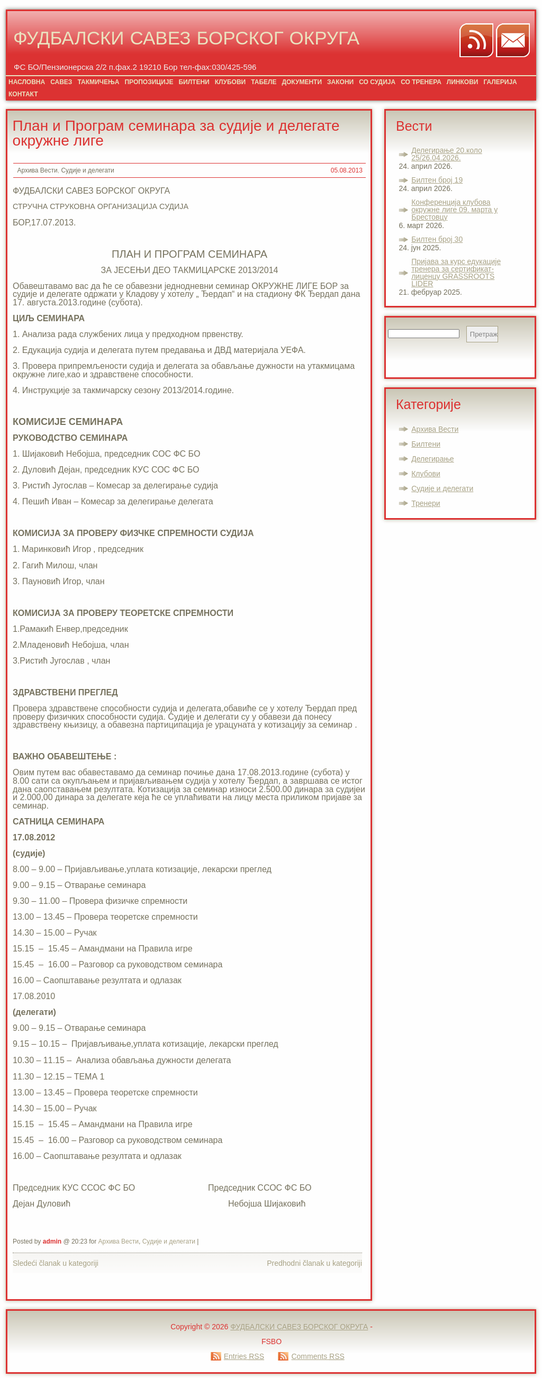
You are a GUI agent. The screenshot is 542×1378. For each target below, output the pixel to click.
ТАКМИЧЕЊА (98, 82)
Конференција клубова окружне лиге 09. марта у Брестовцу (454, 209)
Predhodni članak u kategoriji (314, 1263)
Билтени (425, 444)
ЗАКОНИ (340, 82)
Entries (244, 1356)
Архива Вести (37, 170)
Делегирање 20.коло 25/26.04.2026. (446, 154)
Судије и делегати (87, 170)
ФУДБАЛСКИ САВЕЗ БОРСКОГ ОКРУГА (186, 40)
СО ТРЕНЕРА (421, 82)
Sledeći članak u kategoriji (55, 1263)
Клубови (425, 473)
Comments (317, 1356)
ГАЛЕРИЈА (500, 82)
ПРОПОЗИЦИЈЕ (148, 82)
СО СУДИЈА (377, 82)
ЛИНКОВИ (462, 82)
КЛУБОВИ (230, 82)
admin (52, 1241)
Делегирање (432, 459)
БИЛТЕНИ (193, 82)
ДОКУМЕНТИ (302, 82)
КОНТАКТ (23, 94)
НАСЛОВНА (26, 82)
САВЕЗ (61, 82)
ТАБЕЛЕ (263, 82)
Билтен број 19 (437, 180)
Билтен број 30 (437, 239)
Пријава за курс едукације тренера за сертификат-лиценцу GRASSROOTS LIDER (456, 272)
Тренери (425, 503)
